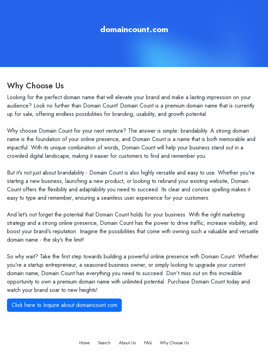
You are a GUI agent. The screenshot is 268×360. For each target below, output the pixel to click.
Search (104, 343)
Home (84, 343)
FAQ (147, 343)
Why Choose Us (174, 343)
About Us (127, 343)
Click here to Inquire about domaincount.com (64, 305)
